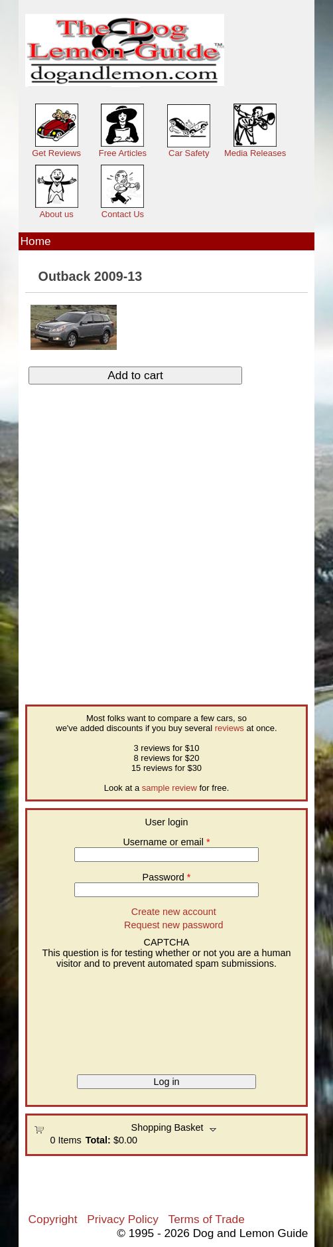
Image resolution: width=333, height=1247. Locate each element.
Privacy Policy (122, 1219)
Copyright (53, 1219)
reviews (229, 728)
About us (56, 214)
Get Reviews (56, 153)
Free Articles (123, 153)
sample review (169, 788)
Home (36, 241)
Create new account (173, 911)
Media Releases (255, 153)
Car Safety (188, 153)
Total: (98, 1140)
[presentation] (88, 1016)
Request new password (174, 925)
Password (167, 877)
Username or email (166, 842)
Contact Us (122, 214)
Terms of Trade (206, 1219)
